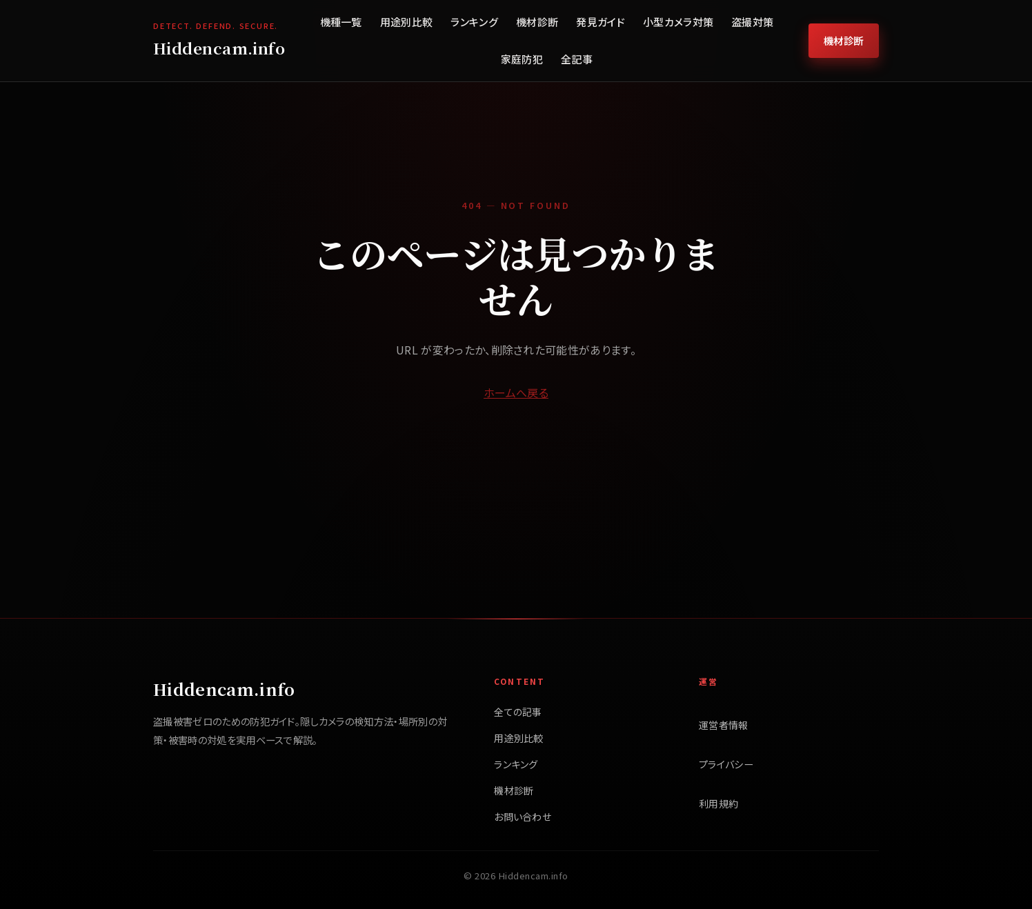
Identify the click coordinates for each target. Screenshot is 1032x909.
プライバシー (726, 764)
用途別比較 (406, 21)
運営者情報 (723, 725)
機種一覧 (341, 21)
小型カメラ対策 (678, 21)
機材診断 (537, 21)
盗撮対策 (752, 21)
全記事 (577, 59)
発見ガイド (600, 21)
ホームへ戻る (516, 392)
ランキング (474, 21)
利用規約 (718, 803)
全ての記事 (518, 712)
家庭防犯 (522, 59)
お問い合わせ (522, 816)
